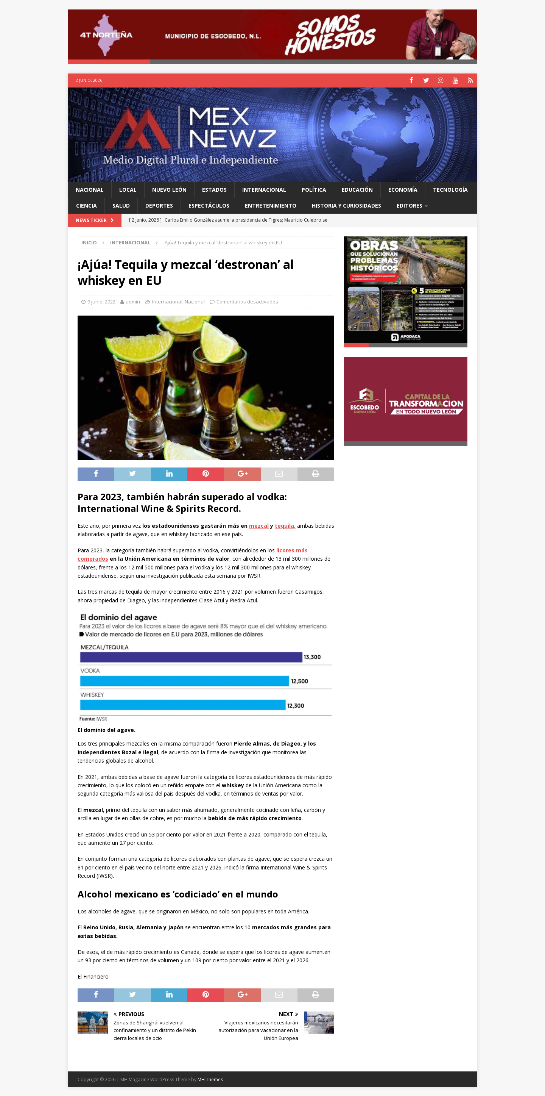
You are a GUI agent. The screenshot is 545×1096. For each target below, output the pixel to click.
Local (128, 188)
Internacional (264, 188)
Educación (357, 188)
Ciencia (86, 204)
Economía (402, 188)
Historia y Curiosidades (346, 204)
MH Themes (210, 1079)
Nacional (90, 188)
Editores (409, 204)
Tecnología (450, 188)
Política (314, 188)
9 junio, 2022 (101, 301)
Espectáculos (208, 204)
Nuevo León (169, 188)
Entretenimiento (270, 204)
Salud (121, 204)
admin (133, 301)
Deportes (159, 204)
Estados (214, 188)
